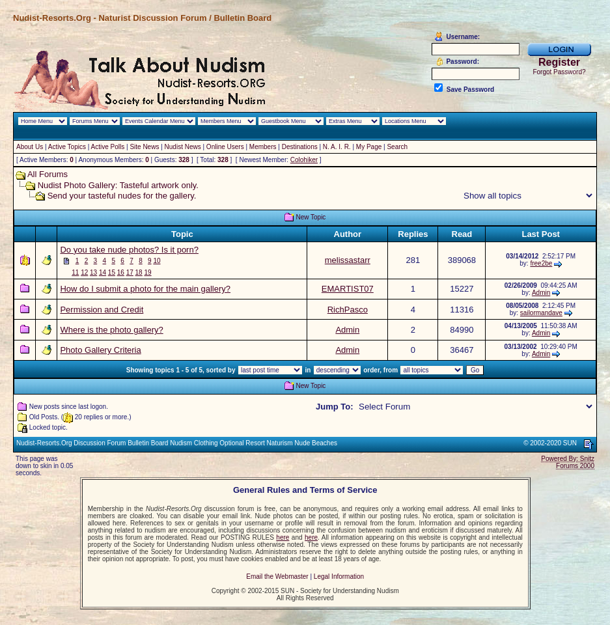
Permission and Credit (101, 309)
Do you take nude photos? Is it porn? (129, 250)
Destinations (300, 146)
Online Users (225, 146)
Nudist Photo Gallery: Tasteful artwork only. (118, 185)
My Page (368, 146)
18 (139, 272)
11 (75, 272)
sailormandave (541, 312)
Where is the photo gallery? (111, 330)
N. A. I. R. (337, 146)
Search (397, 146)
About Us (29, 146)
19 (147, 272)
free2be (541, 263)
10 (156, 260)
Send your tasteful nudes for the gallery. (122, 196)
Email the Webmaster (277, 576)
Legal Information (339, 576)
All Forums (47, 174)
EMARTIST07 (348, 289)
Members (263, 146)
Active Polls (108, 146)
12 (84, 272)
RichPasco (347, 309)
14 (102, 272)
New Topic (311, 217)
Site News (144, 146)
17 (129, 272)
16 (120, 272)
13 (93, 272)
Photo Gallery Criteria (100, 350)
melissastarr (347, 260)
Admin (541, 292)
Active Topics (67, 146)
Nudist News (183, 146)
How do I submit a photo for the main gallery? (145, 289)
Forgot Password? (559, 72)
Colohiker (304, 159)
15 (111, 272)
